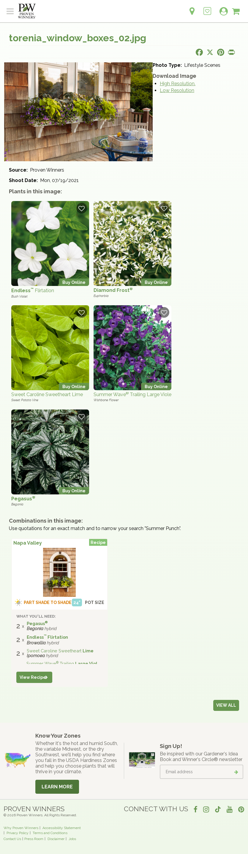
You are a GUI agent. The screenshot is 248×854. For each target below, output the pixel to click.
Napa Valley (27, 543)
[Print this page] (231, 52)
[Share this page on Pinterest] (220, 52)
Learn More (57, 787)
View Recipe (33, 677)
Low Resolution (177, 90)
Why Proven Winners (21, 828)
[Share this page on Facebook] (199, 52)
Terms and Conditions (50, 833)
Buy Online (74, 282)
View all (226, 705)
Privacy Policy (18, 833)
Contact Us (12, 839)
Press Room (33, 839)
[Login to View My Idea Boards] (207, 8)
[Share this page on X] (210, 52)
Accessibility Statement (61, 828)
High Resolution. (177, 83)
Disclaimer (56, 839)
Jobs (72, 839)
